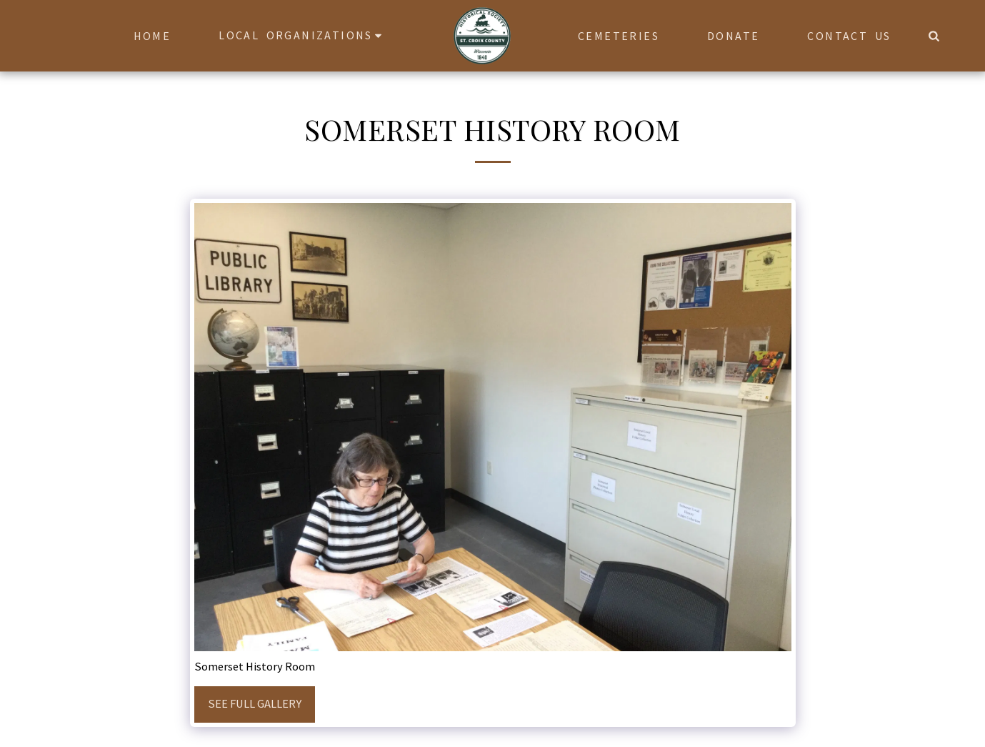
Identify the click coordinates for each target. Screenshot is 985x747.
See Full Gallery (254, 703)
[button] (302, 35)
